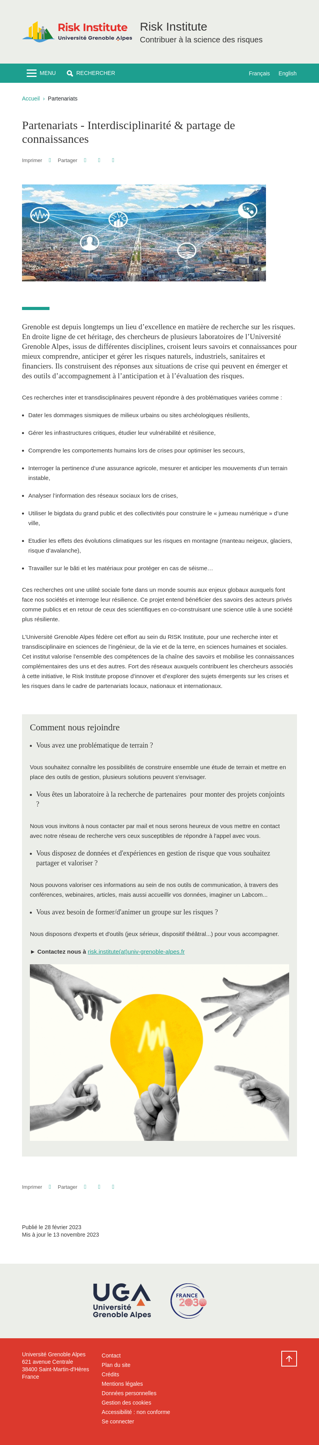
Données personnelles (129, 1393)
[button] (90, 73)
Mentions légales (122, 1384)
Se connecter (118, 1421)
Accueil (31, 98)
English (288, 73)
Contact (111, 1355)
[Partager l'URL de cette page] (113, 160)
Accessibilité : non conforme (136, 1412)
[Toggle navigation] (41, 73)
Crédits (110, 1374)
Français (259, 73)
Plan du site (116, 1365)
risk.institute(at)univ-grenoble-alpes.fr (136, 951)
